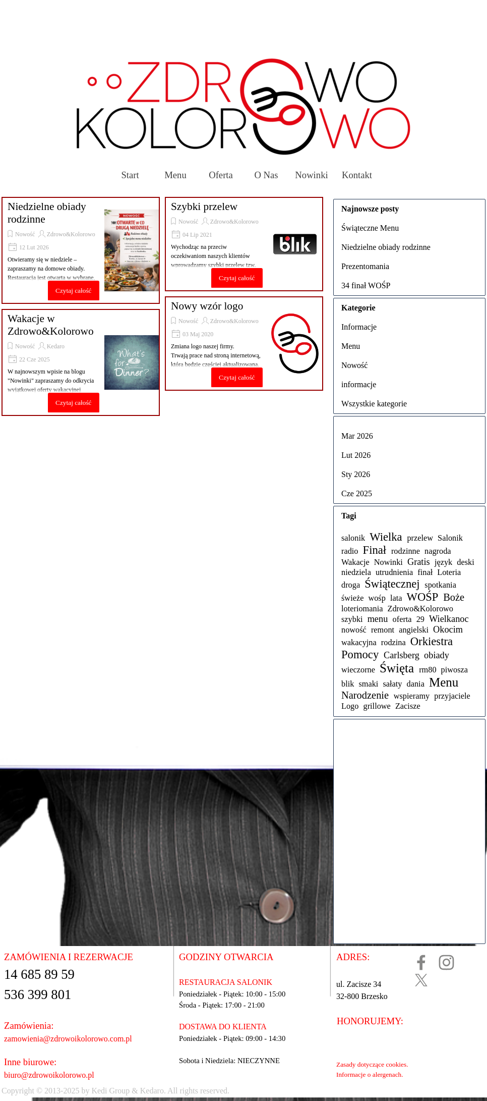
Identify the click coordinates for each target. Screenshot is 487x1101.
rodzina (393, 642)
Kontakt (357, 175)
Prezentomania (365, 266)
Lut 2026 (356, 455)
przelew (420, 538)
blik (347, 684)
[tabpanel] (211, 1091)
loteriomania (362, 608)
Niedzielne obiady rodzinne (386, 247)
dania (415, 684)
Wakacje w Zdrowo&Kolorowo (51, 324)
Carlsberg (401, 655)
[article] (81, 250)
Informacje (359, 327)
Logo (349, 706)
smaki (368, 684)
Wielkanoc (449, 619)
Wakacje (355, 562)
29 (420, 619)
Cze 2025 (356, 493)
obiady (436, 655)
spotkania (440, 585)
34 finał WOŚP (365, 285)
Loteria (449, 572)
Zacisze (407, 706)
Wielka (386, 537)
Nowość (25, 234)
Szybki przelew (204, 206)
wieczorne (358, 669)
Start (130, 175)
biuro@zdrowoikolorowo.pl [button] (49, 1075)
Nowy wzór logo (207, 306)
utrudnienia (394, 572)
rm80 (427, 669)
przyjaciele (452, 696)
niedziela (356, 572)
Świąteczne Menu (370, 228)
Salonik (450, 538)
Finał (375, 550)
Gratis (418, 562)
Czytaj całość (73, 290)
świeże (352, 598)
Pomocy (360, 654)
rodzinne (405, 551)
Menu (175, 175)
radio (349, 551)
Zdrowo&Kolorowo (71, 234)
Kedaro (56, 346)
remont (382, 630)
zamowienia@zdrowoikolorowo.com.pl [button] (68, 1038)
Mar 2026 (357, 436)
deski (465, 562)
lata (396, 598)
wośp (376, 598)
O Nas (266, 175)
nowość (354, 630)
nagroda (437, 551)
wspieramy (412, 696)
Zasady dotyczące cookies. (372, 1064)
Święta (397, 668)
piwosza (454, 669)
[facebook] (421, 962)
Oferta (221, 175)
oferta (402, 619)
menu (378, 619)
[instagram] (446, 962)
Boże (453, 597)
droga (350, 585)
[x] (421, 980)
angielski (414, 630)
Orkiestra (431, 641)
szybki (352, 619)
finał (425, 572)
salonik (353, 538)
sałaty (392, 684)
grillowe (376, 706)
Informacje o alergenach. (369, 1074)
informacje (358, 384)
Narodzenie (365, 695)
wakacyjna (359, 642)
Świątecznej (391, 584)
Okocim (448, 629)
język (443, 562)
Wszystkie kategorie (374, 403)
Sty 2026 (355, 474)
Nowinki (311, 175)
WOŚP (423, 597)
